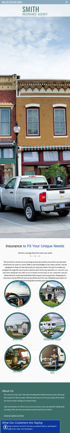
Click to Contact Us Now (14, 415)
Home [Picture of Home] (52, 306)
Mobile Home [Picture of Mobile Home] (17, 338)
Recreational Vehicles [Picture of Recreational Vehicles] (52, 338)
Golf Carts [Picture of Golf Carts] (17, 370)
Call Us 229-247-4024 (12, 2)
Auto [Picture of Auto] (18, 306)
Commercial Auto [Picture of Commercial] (52, 370)
